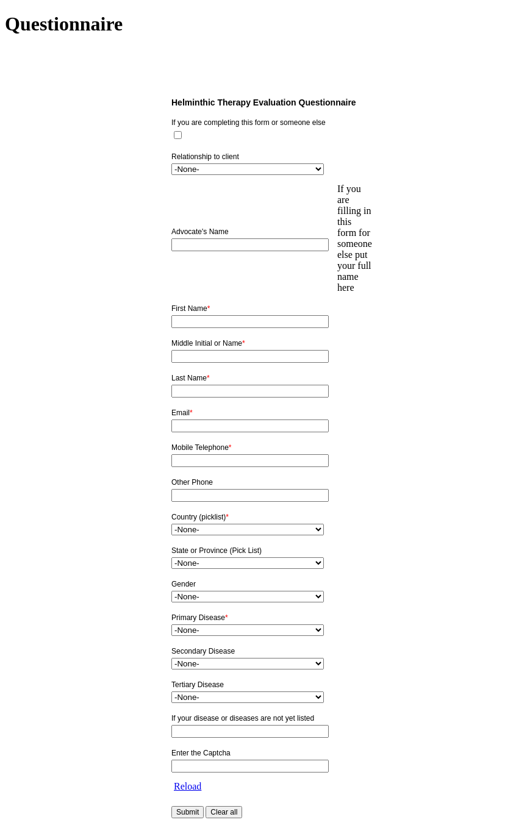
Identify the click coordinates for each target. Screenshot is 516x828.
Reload (187, 786)
